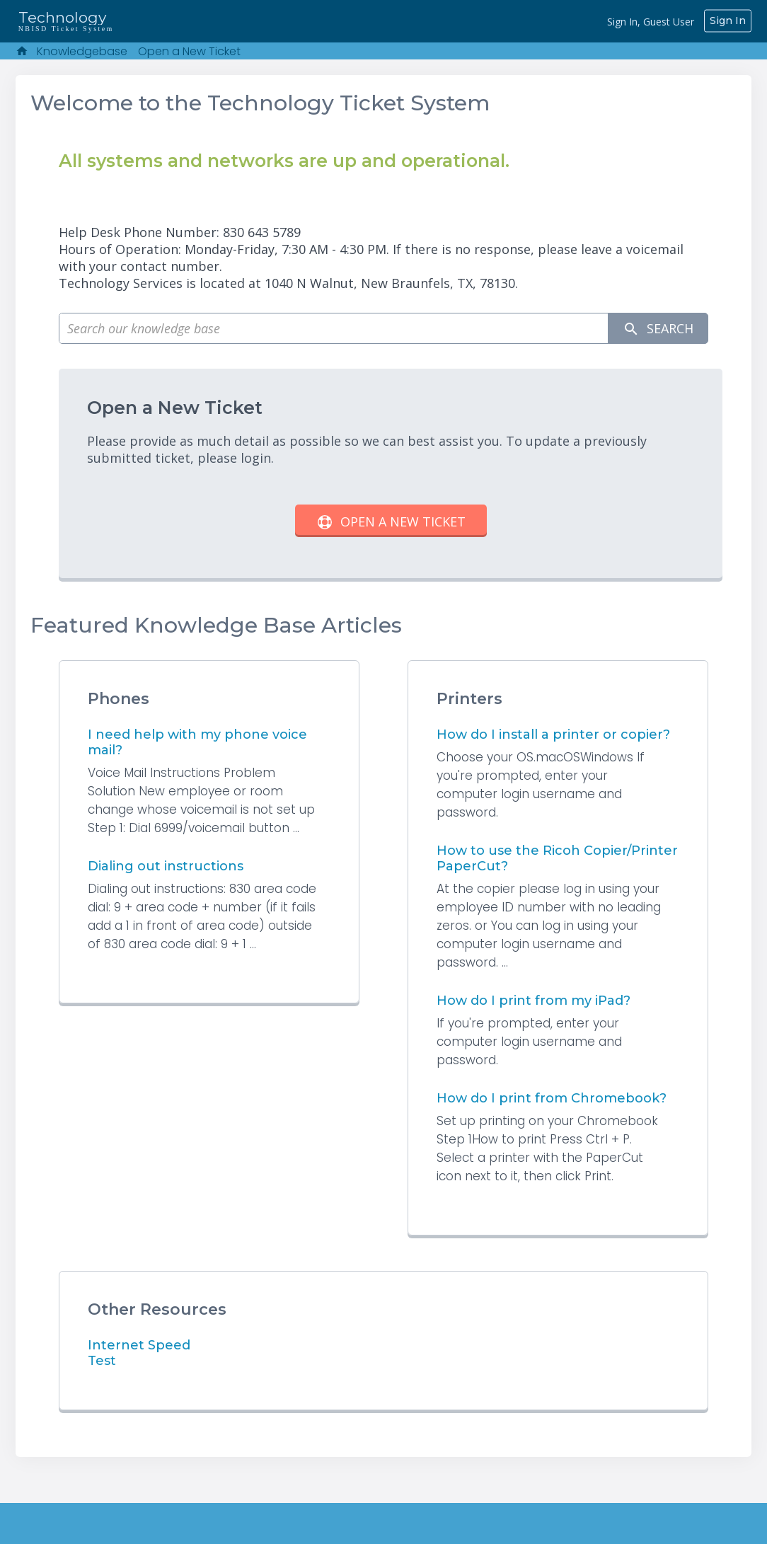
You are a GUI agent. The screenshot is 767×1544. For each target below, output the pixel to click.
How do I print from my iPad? (533, 1000)
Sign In (728, 20)
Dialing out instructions (165, 866)
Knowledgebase (82, 51)
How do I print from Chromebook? (552, 1098)
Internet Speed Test (155, 1345)
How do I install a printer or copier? (553, 734)
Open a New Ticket (189, 51)
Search (658, 329)
